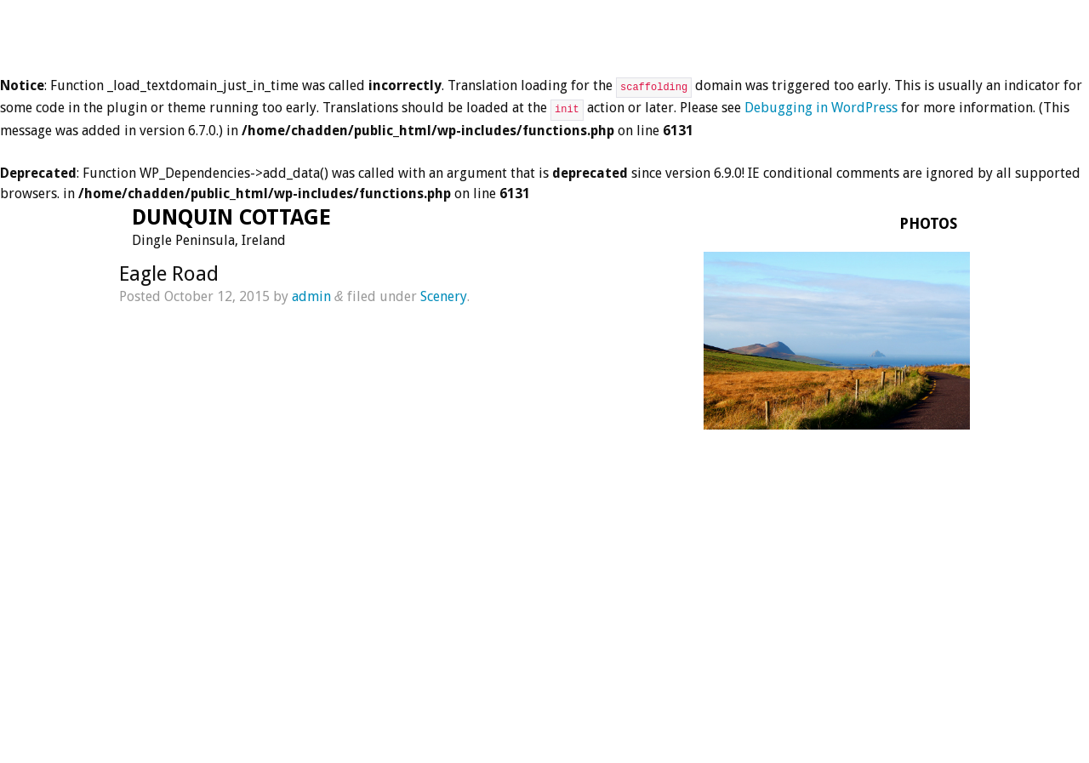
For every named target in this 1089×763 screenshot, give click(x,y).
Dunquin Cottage (231, 217)
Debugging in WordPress (821, 108)
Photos (928, 223)
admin (311, 296)
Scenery (443, 296)
